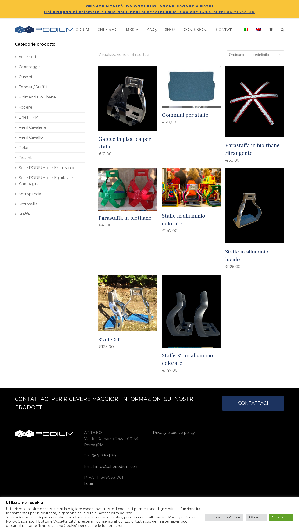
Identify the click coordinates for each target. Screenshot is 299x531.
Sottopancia (30, 194)
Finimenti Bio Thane (37, 97)
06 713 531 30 (104, 456)
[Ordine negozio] (255, 55)
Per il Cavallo (31, 137)
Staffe (24, 214)
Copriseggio (30, 67)
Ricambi (26, 157)
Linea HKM (29, 117)
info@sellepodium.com (117, 466)
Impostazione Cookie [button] (224, 517)
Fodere (25, 107)
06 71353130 (241, 12)
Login (89, 483)
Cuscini (25, 77)
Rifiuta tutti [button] (256, 517)
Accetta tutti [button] (280, 517)
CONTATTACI (253, 403)
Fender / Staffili (33, 87)
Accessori (27, 57)
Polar (24, 147)
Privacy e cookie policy (174, 432)
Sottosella (28, 204)
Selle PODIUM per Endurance (47, 167)
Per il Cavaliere (32, 127)
